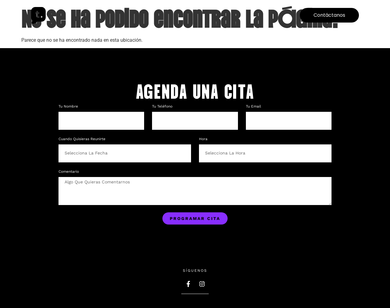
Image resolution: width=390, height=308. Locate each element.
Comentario (68, 172)
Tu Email (254, 106)
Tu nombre (68, 106)
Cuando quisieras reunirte (81, 139)
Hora (203, 139)
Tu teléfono (163, 106)
